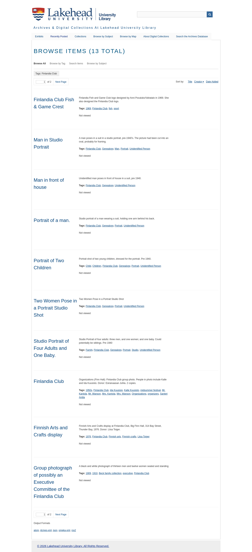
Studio (135, 350)
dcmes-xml (46, 530)
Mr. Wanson (94, 393)
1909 (88, 473)
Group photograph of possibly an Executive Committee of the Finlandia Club (53, 482)
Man (117, 148)
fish (110, 108)
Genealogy (107, 148)
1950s (89, 390)
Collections (80, 36)
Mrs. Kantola (108, 393)
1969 (88, 108)
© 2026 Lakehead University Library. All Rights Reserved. (73, 546)
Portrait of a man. (52, 220)
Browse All (40, 63)
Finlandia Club (99, 108)
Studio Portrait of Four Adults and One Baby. (51, 348)
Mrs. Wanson (124, 393)
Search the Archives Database (192, 36)
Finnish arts (115, 436)
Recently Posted (59, 36)
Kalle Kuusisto (131, 390)
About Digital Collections (156, 36)
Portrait (124, 148)
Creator (198, 81)
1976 (88, 436)
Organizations (139, 393)
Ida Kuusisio (116, 390)
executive (128, 473)
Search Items (76, 63)
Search (210, 14)
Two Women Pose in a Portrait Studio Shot (55, 308)
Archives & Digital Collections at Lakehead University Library (95, 27)
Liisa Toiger (143, 436)
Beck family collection (110, 473)
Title (190, 81)
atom (36, 530)
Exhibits (39, 36)
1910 (95, 473)
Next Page (60, 81)
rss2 (73, 530)
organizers (153, 393)
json (55, 530)
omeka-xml (64, 530)
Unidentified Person (140, 148)
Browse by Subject (103, 36)
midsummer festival (150, 390)
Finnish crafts (129, 436)
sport (116, 108)
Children (97, 266)
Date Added (212, 81)
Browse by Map (128, 36)
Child (88, 266)
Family (89, 350)
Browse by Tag (57, 63)
